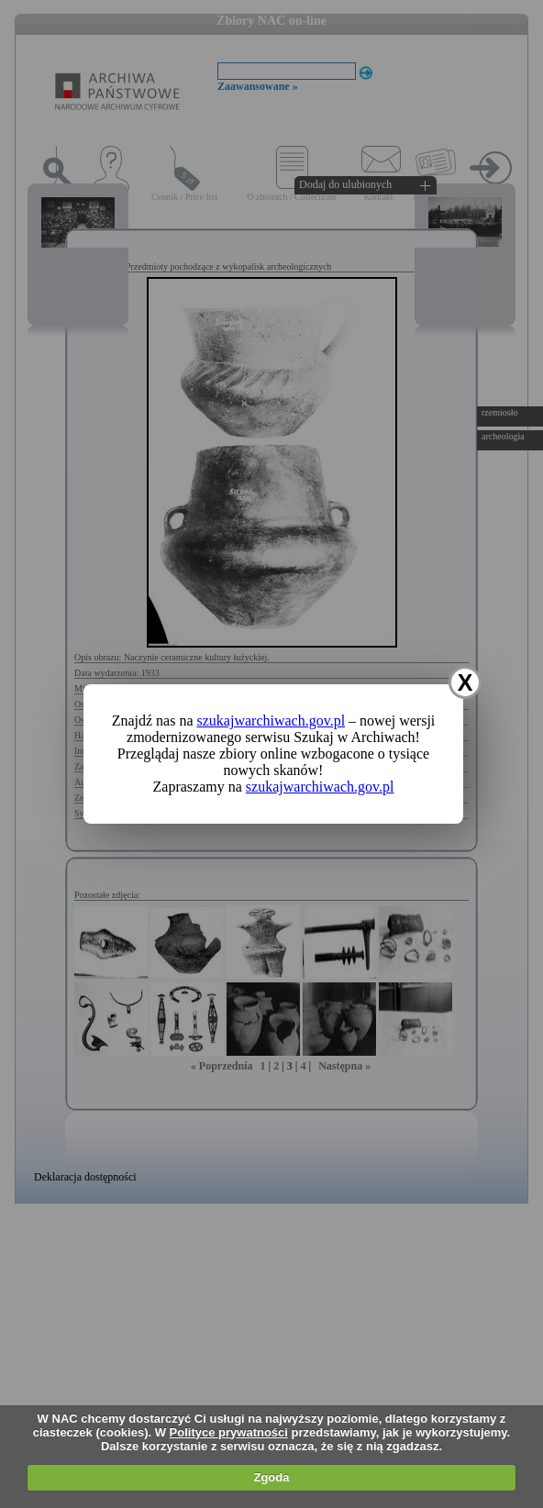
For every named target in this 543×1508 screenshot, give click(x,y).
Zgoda (271, 1477)
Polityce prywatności (229, 1432)
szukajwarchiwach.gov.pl (271, 720)
